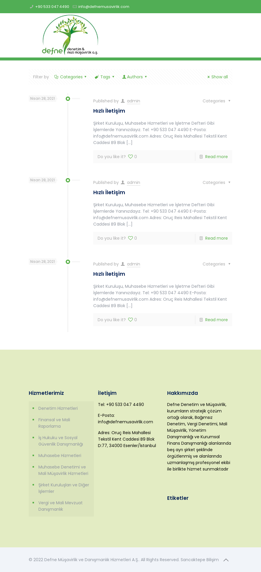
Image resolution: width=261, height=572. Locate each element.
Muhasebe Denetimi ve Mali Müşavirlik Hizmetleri (63, 470)
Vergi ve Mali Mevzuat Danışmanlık (60, 506)
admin (133, 101)
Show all (217, 77)
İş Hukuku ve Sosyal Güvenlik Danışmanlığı (60, 441)
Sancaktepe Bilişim (200, 560)
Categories (70, 77)
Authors (134, 77)
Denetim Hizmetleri (58, 408)
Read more (216, 157)
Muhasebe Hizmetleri (59, 455)
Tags (105, 77)
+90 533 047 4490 (52, 6)
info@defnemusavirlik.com (103, 6)
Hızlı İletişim (109, 110)
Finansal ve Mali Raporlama (54, 423)
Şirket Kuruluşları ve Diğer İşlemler (63, 488)
